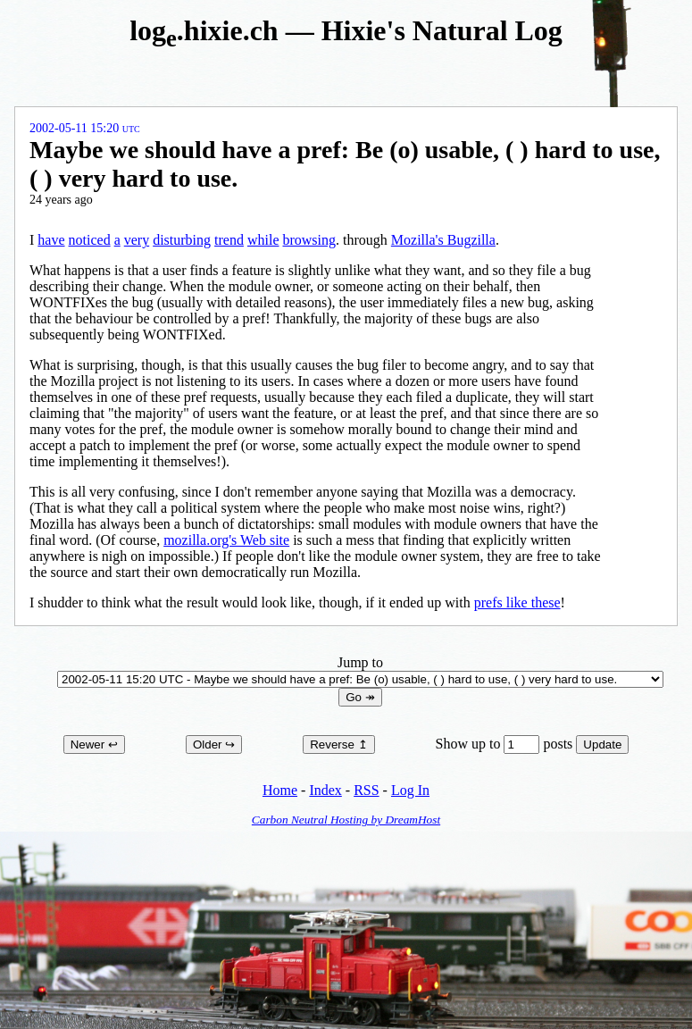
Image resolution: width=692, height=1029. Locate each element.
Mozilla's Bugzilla (443, 239)
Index (325, 790)
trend (229, 239)
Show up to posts (506, 743)
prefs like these (517, 602)
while (263, 239)
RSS (366, 790)
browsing (309, 239)
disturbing (182, 239)
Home (280, 790)
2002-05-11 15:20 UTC (84, 128)
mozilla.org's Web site (226, 540)
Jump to (360, 670)
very (136, 239)
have (51, 239)
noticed (90, 239)
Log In (410, 790)
